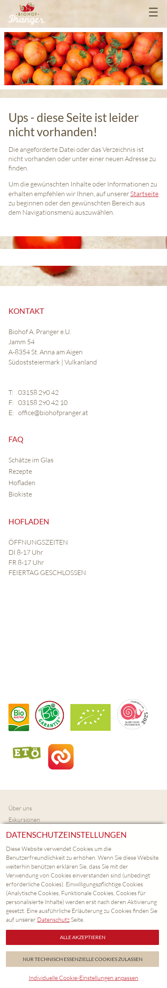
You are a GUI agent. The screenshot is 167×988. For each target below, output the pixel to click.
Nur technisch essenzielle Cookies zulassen (83, 959)
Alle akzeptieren (82, 937)
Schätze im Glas (31, 460)
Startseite (144, 193)
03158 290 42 (38, 392)
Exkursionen (24, 819)
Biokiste (20, 494)
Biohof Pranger (26, 13)
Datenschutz (53, 919)
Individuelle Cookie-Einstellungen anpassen (83, 977)
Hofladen (21, 482)
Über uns (20, 808)
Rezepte (20, 471)
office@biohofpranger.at (53, 412)
